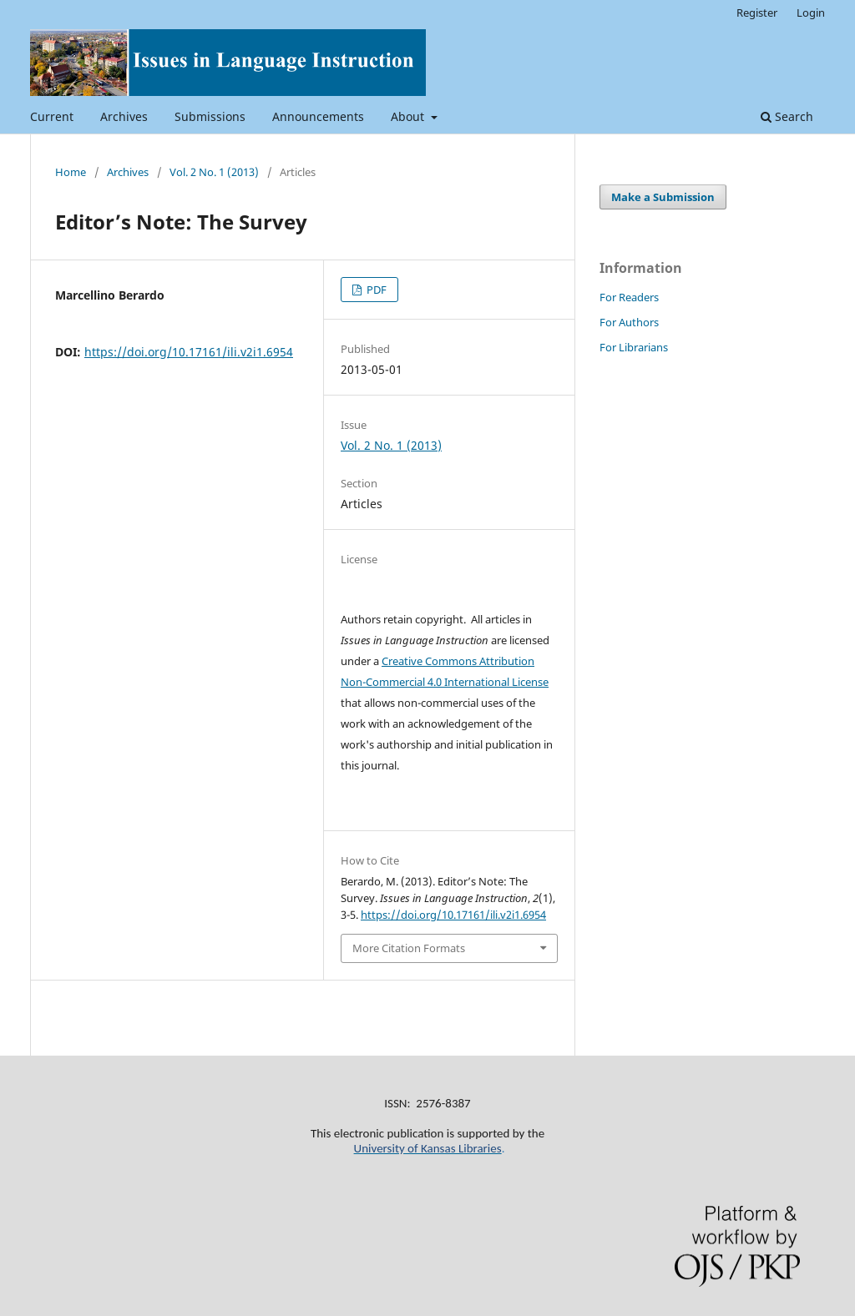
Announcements (318, 116)
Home (70, 171)
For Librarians (634, 347)
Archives (124, 116)
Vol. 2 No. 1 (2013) (214, 171)
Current (51, 116)
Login (811, 12)
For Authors (629, 322)
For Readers (629, 297)
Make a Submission (663, 196)
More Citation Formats (408, 947)
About (409, 116)
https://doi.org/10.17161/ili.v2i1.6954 (188, 352)
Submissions (210, 116)
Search (787, 116)
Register (756, 12)
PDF (375, 289)
